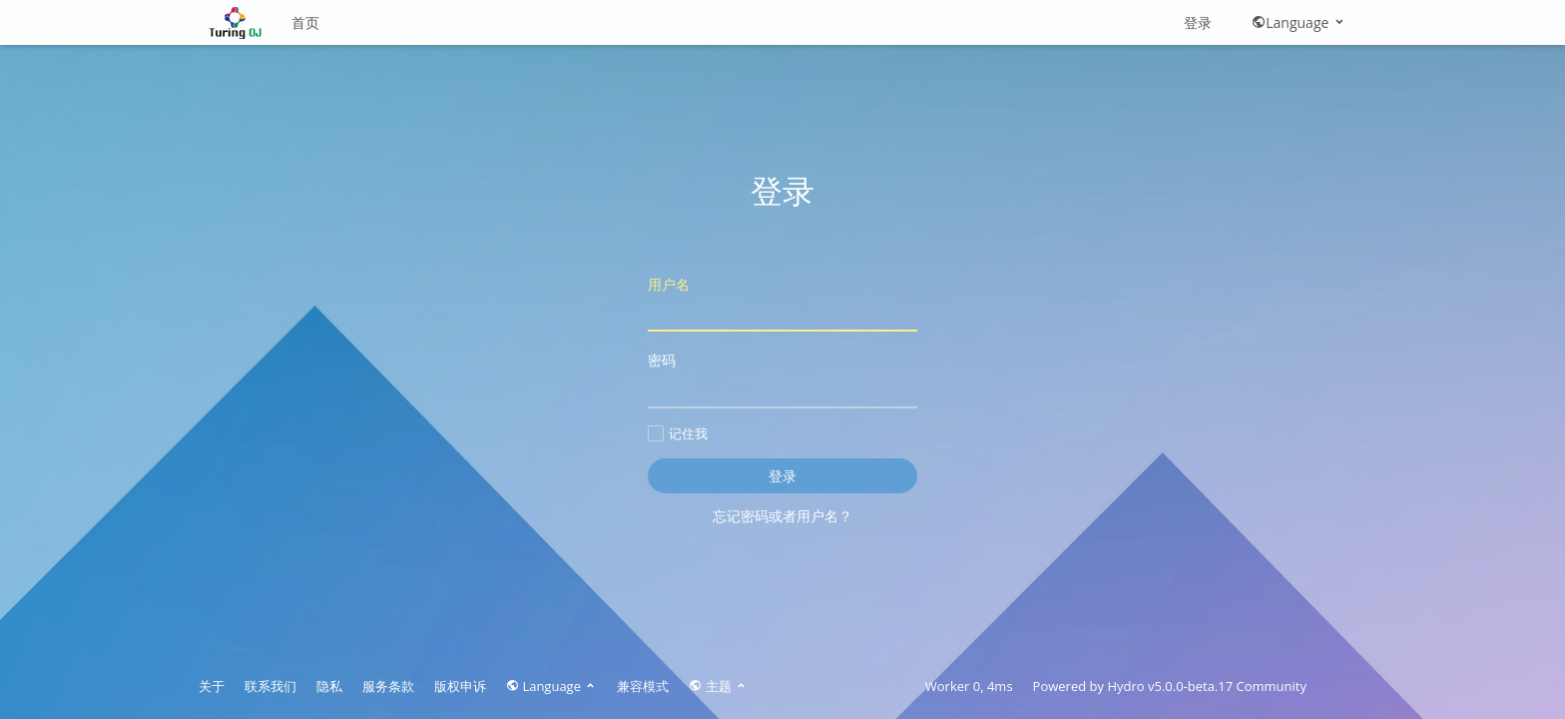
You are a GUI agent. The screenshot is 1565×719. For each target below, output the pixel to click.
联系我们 (270, 686)
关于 (212, 686)
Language (1299, 22)
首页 (305, 22)
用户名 (782, 303)
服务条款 (388, 686)
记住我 (678, 433)
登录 (1198, 22)
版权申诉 (460, 686)
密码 (782, 379)
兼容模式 (643, 686)
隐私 (329, 686)
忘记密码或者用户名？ (782, 515)
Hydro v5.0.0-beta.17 (1170, 686)
